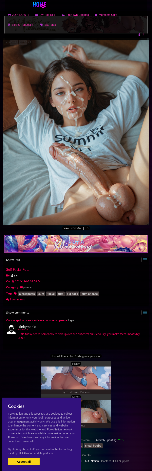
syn (14, 275)
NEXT (76, 397)
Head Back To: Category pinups (76, 356)
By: (8, 275)
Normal (76, 228)
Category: (12, 287)
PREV (76, 363)
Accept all (24, 461)
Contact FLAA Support (115, 461)
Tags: (9, 293)
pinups (27, 287)
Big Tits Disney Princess (76, 392)
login (71, 320)
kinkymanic (27, 326)
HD (86, 228)
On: (8, 281)
